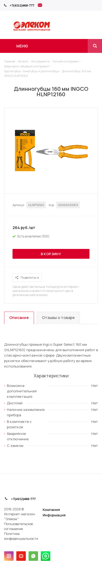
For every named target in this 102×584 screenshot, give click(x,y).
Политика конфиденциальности (21, 536)
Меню (22, 46)
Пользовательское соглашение (18, 526)
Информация (54, 515)
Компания (51, 509)
